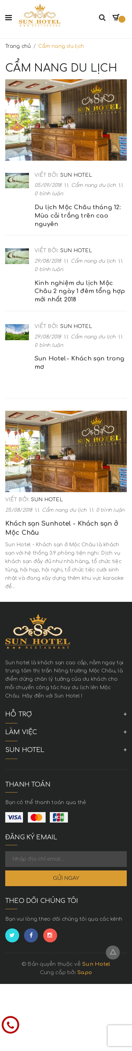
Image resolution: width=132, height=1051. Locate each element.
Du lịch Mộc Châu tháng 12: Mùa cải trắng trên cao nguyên (77, 215)
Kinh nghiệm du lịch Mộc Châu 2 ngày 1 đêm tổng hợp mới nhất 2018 (79, 291)
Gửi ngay (66, 878)
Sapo (84, 973)
